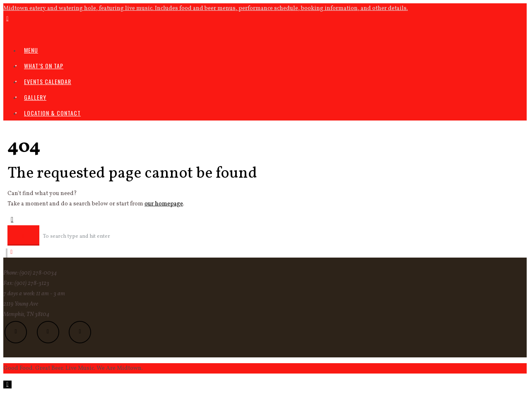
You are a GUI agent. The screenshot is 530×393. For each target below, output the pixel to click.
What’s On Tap (43, 65)
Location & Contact (52, 112)
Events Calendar (47, 81)
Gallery (35, 97)
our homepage (164, 204)
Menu (31, 50)
